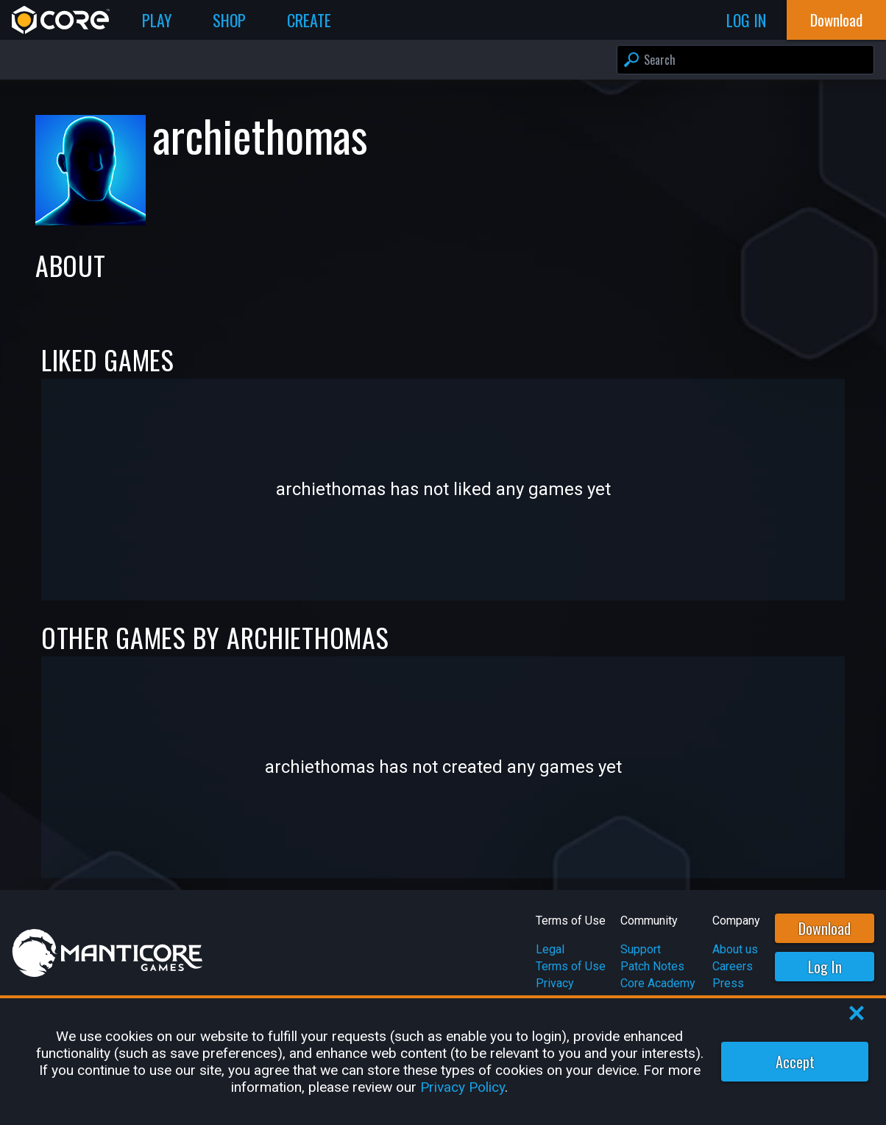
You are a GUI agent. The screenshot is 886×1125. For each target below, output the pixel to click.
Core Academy (657, 983)
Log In (825, 967)
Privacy (555, 983)
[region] (443, 1061)
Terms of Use (571, 966)
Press (728, 983)
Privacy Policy (462, 1087)
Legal (550, 949)
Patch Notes (652, 966)
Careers (732, 966)
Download (824, 928)
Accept (795, 1062)
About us (735, 949)
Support (640, 949)
